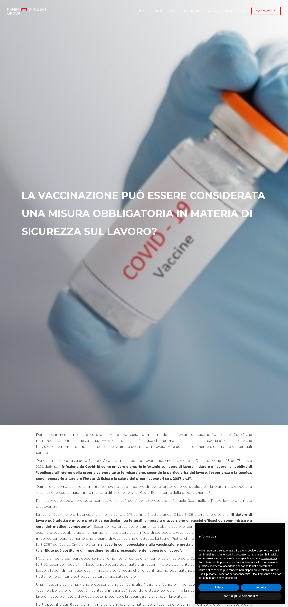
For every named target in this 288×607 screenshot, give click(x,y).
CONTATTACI (266, 11)
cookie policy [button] (269, 558)
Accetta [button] (261, 587)
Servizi (173, 11)
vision (156, 11)
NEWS (241, 11)
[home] (27, 11)
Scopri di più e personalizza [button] (240, 596)
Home (141, 11)
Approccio (194, 11)
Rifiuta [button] (218, 587)
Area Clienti (220, 11)
